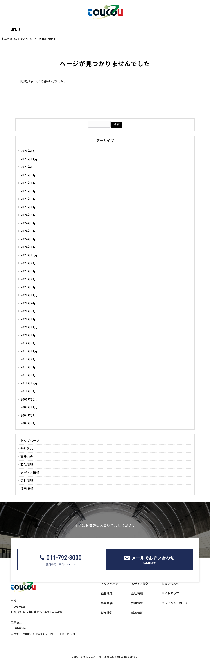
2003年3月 (28, 423)
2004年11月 (29, 407)
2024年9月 (28, 215)
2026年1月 (28, 151)
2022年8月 (28, 279)
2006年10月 (29, 399)
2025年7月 (28, 175)
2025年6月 (28, 183)
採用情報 (26, 488)
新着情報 (137, 613)
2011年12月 (29, 383)
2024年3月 (28, 239)
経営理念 (26, 448)
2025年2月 (28, 199)
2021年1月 (28, 319)
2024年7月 (28, 223)
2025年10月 (29, 167)
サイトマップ (170, 593)
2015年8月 (28, 359)
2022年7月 (28, 287)
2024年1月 (28, 247)
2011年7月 (28, 391)
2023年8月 (28, 263)
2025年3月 (28, 191)
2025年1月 (28, 207)
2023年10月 (29, 255)
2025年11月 (29, 159)
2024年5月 (28, 231)
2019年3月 (28, 343)
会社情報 (26, 480)
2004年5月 (28, 415)
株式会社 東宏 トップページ (17, 38)
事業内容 (26, 456)
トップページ (29, 440)
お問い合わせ (170, 584)
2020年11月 (29, 327)
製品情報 (26, 464)
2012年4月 (28, 375)
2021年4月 (28, 303)
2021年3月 (28, 311)
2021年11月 (29, 295)
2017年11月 (29, 351)
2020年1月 (28, 335)
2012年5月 (28, 367)
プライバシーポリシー (176, 603)
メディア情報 (29, 472)
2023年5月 (28, 271)
